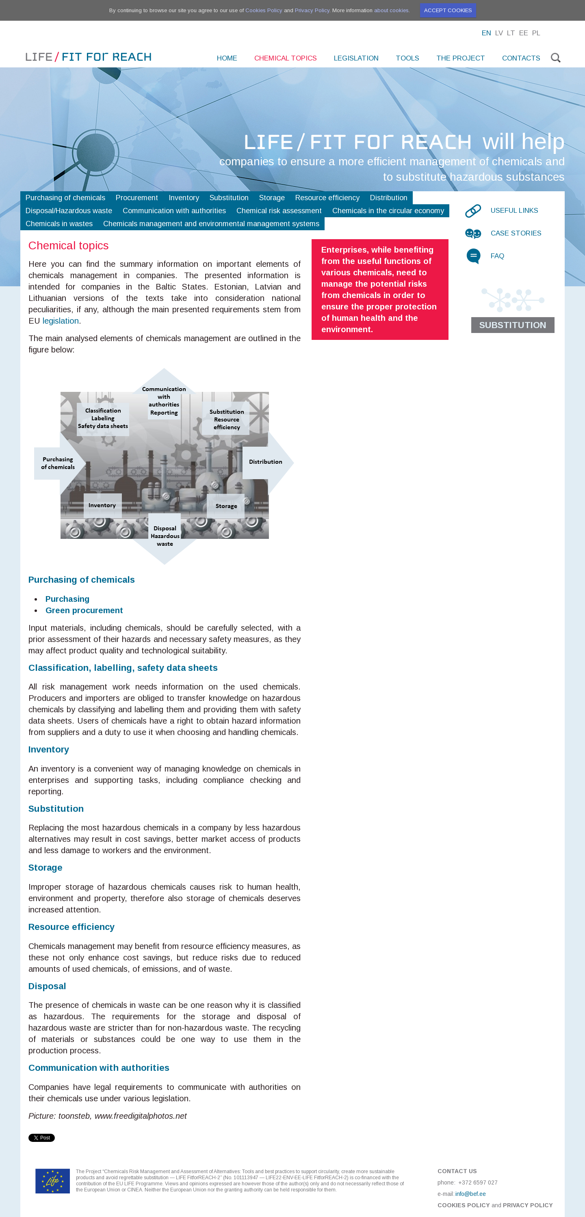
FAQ (497, 256)
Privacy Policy (312, 10)
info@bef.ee (470, 1194)
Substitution (229, 198)
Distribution (388, 198)
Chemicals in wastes (59, 224)
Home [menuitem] (227, 58)
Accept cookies (448, 10)
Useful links (514, 210)
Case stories (516, 233)
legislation (61, 320)
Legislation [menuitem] (356, 58)
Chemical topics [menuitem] (285, 58)
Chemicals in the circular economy (388, 211)
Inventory (184, 198)
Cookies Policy (263, 10)
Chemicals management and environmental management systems (211, 224)
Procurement (137, 198)
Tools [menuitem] (407, 58)
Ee (523, 33)
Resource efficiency (327, 198)
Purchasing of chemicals (65, 198)
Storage (272, 198)
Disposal (47, 986)
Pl (536, 33)
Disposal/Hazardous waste (69, 211)
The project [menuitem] (460, 58)
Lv (499, 33)
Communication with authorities (174, 211)
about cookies (391, 10)
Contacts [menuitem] (521, 58)
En (486, 33)
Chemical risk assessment (279, 211)
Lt (511, 33)
